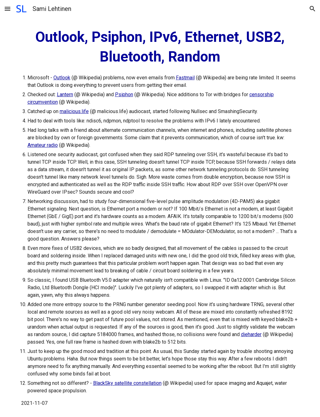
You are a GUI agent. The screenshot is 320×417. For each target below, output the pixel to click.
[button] (7, 8)
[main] (160, 217)
